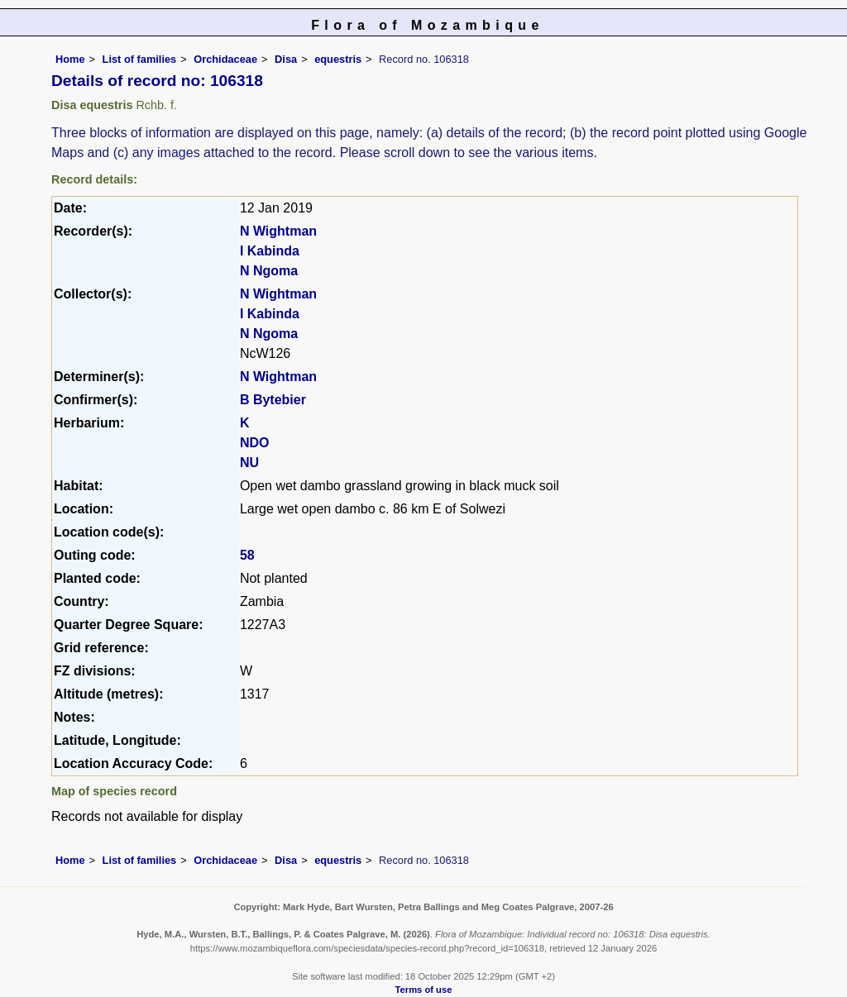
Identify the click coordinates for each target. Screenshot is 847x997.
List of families (140, 59)
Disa (286, 59)
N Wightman (278, 231)
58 (247, 555)
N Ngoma (269, 271)
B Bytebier (273, 400)
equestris (337, 59)
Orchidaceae (225, 59)
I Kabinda (269, 251)
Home (70, 59)
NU (249, 463)
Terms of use (423, 990)
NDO (255, 443)
